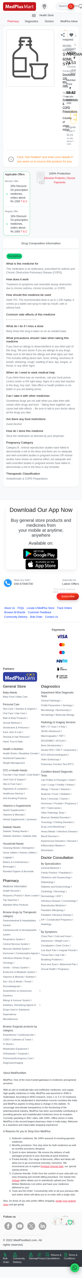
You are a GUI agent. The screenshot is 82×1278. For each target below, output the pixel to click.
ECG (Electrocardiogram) (54, 754)
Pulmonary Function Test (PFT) (57, 764)
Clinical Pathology (50, 700)
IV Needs (8, 1044)
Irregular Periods (67, 950)
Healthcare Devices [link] (13, 793)
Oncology (8, 962)
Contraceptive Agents (27, 953)
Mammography (49, 736)
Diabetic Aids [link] (30, 836)
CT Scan (52, 726)
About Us (9, 608)
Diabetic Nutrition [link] (12, 836)
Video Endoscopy (50, 759)
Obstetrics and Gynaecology (56, 877)
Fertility (60, 784)
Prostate (58, 803)
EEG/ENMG (47, 740)
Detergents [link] (27, 848)
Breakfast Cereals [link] (28, 753)
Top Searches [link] (10, 900)
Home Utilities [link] (10, 852)
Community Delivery (16, 616)
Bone (43, 798)
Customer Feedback (39, 612)
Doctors (49, 21)
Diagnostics (32, 21)
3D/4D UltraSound (50, 731)
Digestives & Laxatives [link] (15, 788)
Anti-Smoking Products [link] (15, 798)
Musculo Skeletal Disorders (55, 817)
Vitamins (64, 789)
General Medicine (50, 868)
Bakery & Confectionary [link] (15, 862)
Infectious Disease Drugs (16, 958)
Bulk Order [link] (6, 1260)
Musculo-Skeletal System (16, 948)
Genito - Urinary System (15, 967)
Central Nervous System (16, 944)
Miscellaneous (10, 1019)
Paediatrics (65, 872)
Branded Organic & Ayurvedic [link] (18, 871)
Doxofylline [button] (14, 256)
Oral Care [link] (8, 713)
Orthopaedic (9, 1053)
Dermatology (47, 896)
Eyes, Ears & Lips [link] (12, 732)
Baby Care (22, 696)
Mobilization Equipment (15, 1048)
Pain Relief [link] (19, 774)
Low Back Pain (49, 950)
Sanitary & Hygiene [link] (25, 708)
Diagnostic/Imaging (13, 1063)
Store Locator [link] (32, 895)
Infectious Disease (67, 831)
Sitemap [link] (33, 1258)
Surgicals (23, 1053)
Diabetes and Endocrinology (56, 886)
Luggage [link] (7, 857)
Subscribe (67, 596)
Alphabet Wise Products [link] (15, 904)
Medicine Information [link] (15, 886)
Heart (72, 780)
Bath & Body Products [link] (14, 718)
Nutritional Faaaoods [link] (14, 758)
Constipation (47, 945)
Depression (47, 940)
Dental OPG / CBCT (51, 750)
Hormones (8, 953)
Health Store (42, 15)
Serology (67, 705)
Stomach (71, 841)
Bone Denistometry (51, 745)
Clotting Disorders (63, 822)
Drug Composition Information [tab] (41, 243)
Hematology (47, 714)
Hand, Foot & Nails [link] (13, 741)
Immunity (53, 798)
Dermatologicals (11, 986)
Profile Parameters (51, 705)
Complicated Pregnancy (59, 919)
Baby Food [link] (9, 696)
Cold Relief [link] (33, 774)
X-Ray (62, 726)
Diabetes (65, 794)
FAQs (21, 608)
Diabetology (47, 882)
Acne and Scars (49, 964)
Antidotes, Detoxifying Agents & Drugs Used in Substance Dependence (19, 1010)
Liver (43, 784)
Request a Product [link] (13, 895)
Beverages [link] (8, 866)
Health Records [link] (11, 890)
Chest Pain (46, 936)
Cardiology (46, 891)
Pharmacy (13, 21)
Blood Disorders (49, 836)
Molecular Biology (65, 714)
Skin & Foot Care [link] (12, 784)
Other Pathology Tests (52, 812)
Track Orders (64, 608)
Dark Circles (62, 945)
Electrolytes (47, 850)
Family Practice (49, 872)
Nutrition (30, 976)
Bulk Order (36, 616)
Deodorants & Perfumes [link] (15, 727)
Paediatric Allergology (52, 910)
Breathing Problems (51, 959)
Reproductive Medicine (53, 905)
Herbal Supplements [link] (14, 819)
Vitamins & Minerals (13, 976)
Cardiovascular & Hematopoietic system (20, 932)
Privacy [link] (41, 1258)
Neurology (59, 891)
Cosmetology (69, 901)
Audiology (46, 924)
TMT (61, 736)
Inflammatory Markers (52, 845)
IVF (43, 919)
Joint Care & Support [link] (14, 779)
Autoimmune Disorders (53, 841)
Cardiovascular (26, 1034)
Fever (55, 794)
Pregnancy (70, 803)
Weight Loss (61, 940)
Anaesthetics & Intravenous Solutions (17, 993)
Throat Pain (47, 955)
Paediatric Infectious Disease (56, 915)
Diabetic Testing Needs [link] (15, 831)
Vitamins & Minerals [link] (13, 814)
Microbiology (47, 710)
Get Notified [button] (75, 117)
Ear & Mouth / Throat (20, 981)
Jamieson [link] (31, 819)
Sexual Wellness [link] (11, 722)
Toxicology (46, 822)
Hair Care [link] (20, 713)
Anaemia (45, 794)
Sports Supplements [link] (13, 810)
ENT (58, 896)
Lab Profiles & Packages (54, 780)
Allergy (44, 789)
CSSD (6, 1039)
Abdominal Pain (68, 964)
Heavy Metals (48, 831)
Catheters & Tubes (21, 1039)
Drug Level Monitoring (52, 826)
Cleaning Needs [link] (11, 848)
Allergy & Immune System (16, 1000)
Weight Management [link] (14, 763)
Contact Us (51, 616)
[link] (19, 6)
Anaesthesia (9, 1034)
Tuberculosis (53, 808)
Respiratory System (13, 939)
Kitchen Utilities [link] (28, 852)
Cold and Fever (63, 936)
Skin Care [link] (8, 708)
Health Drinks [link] (10, 753)
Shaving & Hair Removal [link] (16, 736)
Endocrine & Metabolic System (19, 972)
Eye (5, 981)
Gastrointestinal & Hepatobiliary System (19, 923)
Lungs (51, 784)
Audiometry (70, 750)
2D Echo (60, 740)
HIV (43, 808)
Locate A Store (40, 608)
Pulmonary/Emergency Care (18, 1058)
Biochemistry (63, 710)
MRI (43, 726)
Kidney (70, 784)
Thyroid (54, 789)
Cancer (64, 798)
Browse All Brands (14, 612)
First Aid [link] (7, 774)
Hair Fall (59, 955)
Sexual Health (48, 969)
